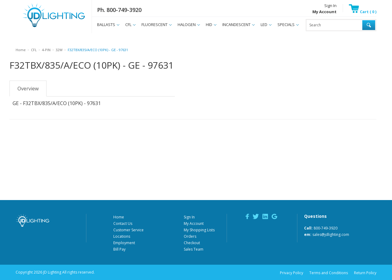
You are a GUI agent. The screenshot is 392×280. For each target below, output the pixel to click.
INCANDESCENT (236, 24)
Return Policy (365, 272)
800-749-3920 (325, 228)
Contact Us (122, 223)
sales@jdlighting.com (330, 234)
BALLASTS (106, 24)
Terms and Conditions (328, 272)
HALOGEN (187, 24)
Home (118, 217)
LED (264, 24)
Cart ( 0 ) (362, 11)
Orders (190, 236)
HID (209, 24)
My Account (194, 223)
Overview (28, 88)
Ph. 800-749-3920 (119, 9)
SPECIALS (286, 24)
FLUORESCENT (154, 24)
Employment (124, 242)
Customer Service (128, 230)
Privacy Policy (291, 272)
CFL (128, 24)
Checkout (192, 242)
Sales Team (193, 249)
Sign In (330, 5)
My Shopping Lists (199, 230)
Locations (121, 236)
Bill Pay (119, 249)
